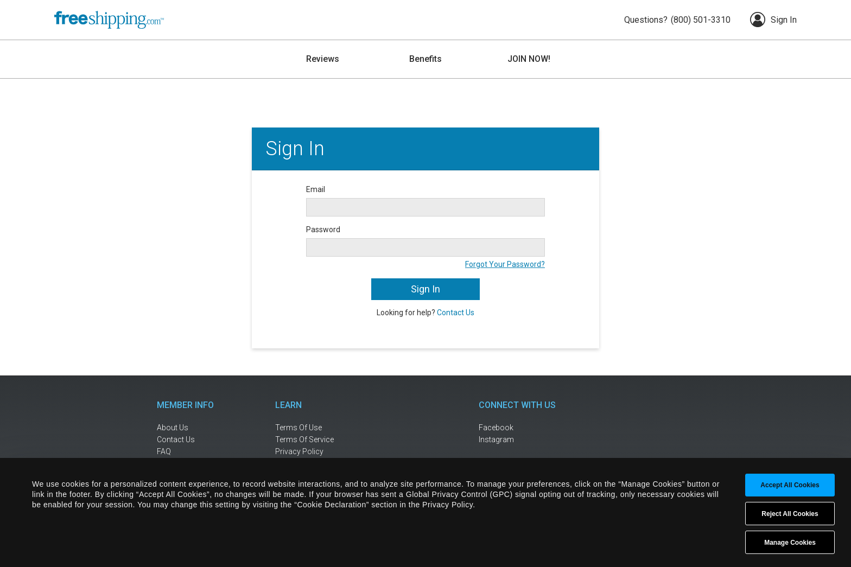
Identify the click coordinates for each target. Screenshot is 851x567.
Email (315, 189)
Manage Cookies (790, 542)
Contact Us (455, 312)
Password (323, 229)
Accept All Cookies (789, 485)
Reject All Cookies (789, 514)
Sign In (773, 19)
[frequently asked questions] (192, 451)
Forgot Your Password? (505, 264)
